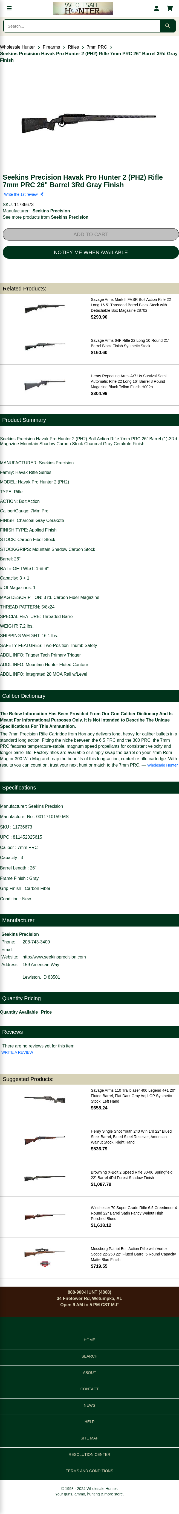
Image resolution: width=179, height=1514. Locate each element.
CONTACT (89, 1389)
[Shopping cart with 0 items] (170, 8)
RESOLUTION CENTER (89, 1454)
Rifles (73, 47)
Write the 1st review (24, 194)
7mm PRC (97, 47)
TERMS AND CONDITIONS (89, 1471)
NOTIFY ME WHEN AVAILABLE (91, 252)
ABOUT (89, 1372)
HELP (90, 1422)
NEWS (89, 1405)
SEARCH (89, 1356)
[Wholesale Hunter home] (83, 8)
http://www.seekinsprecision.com (54, 957)
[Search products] (82, 26)
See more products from (45, 217)
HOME (89, 1340)
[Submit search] (167, 26)
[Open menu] (9, 8)
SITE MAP (89, 1438)
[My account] (157, 8)
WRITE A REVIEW (17, 1052)
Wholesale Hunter (17, 47)
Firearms (51, 47)
